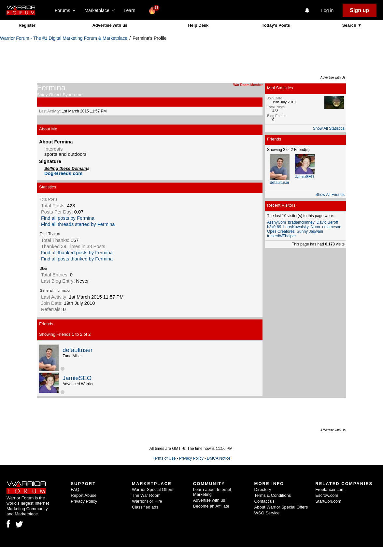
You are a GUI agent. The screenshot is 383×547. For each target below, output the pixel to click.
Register (27, 25)
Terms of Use (164, 458)
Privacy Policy (191, 458)
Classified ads (145, 507)
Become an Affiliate (211, 506)
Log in (327, 10)
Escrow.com (326, 495)
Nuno (315, 227)
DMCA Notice (218, 458)
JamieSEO (77, 378)
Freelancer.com (330, 489)
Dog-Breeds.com (63, 173)
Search (350, 25)
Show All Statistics (329, 128)
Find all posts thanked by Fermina (77, 258)
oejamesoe (331, 227)
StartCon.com (328, 501)
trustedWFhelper (281, 236)
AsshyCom (276, 222)
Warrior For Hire (147, 501)
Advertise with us (109, 25)
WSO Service (267, 512)
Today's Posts (276, 25)
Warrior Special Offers (152, 489)
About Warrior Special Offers (281, 507)
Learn (131, 10)
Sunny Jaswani (310, 231)
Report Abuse (83, 495)
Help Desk (198, 25)
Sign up (359, 10)
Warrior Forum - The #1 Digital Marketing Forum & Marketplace (63, 38)
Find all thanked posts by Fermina (77, 252)
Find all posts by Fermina (67, 218)
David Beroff (327, 222)
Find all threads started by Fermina (78, 224)
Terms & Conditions (272, 495)
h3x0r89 (274, 227)
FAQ (75, 489)
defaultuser (77, 350)
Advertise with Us (333, 77)
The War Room (146, 495)
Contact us (264, 501)
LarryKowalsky (296, 227)
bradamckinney (301, 222)
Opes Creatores (281, 231)
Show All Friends (330, 194)
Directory (262, 489)
